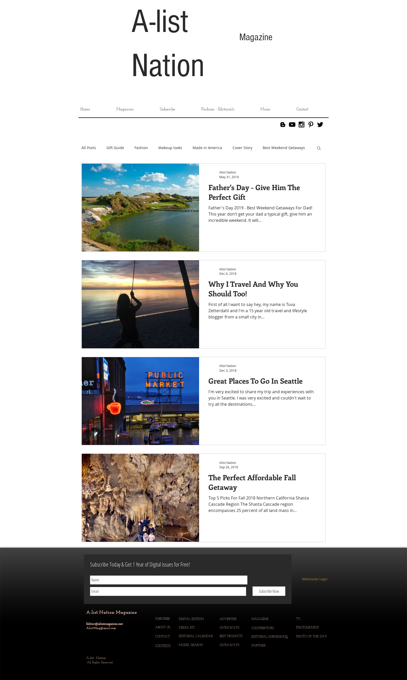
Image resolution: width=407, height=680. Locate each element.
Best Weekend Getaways (284, 147)
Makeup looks (170, 147)
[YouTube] (292, 125)
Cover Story (242, 147)
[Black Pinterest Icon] (311, 125)
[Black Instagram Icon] (301, 125)
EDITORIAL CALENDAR (196, 636)
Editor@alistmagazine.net (104, 624)
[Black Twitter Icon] (320, 125)
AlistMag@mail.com (101, 628)
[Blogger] (283, 125)
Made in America (207, 147)
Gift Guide (115, 147)
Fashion (141, 147)
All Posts (89, 147)
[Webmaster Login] (314, 579)
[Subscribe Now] (269, 591)
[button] (318, 148)
